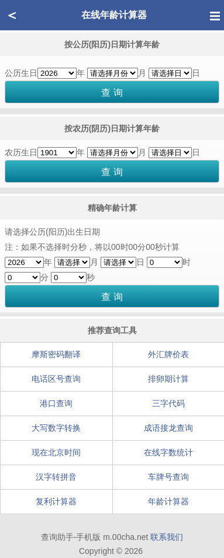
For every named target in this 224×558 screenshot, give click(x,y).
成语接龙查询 (168, 428)
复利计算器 (56, 501)
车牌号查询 (168, 477)
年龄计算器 (168, 501)
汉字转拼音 (56, 477)
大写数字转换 (56, 428)
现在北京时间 (56, 452)
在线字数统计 (168, 452)
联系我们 (166, 537)
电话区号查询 (56, 378)
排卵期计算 (168, 378)
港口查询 (56, 403)
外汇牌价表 (168, 354)
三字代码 (168, 403)
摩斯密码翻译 (56, 354)
